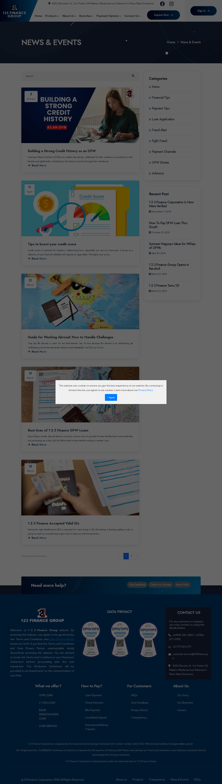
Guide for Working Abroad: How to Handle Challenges (74, 337)
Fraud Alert (158, 130)
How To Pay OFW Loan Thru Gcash (168, 225)
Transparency (139, 717)
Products (137, 779)
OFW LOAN (46, 694)
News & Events (180, 779)
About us (121, 779)
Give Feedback (139, 702)
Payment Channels (162, 152)
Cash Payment (93, 694)
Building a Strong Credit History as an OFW (65, 150)
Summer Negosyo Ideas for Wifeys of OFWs (172, 246)
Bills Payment (92, 709)
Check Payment (94, 702)
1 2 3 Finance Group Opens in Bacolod (169, 266)
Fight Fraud (158, 141)
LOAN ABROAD (48, 725)
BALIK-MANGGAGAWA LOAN (49, 714)
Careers (181, 709)
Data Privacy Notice (62, 638)
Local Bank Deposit (96, 717)
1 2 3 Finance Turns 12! (164, 285)
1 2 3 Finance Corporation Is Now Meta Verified (171, 204)
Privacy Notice (139, 709)
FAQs (134, 694)
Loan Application (161, 119)
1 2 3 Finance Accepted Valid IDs (56, 523)
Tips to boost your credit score (54, 244)
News (154, 87)
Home (171, 42)
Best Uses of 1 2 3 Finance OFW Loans (61, 430)
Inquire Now (163, 15)
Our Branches (185, 702)
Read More (37, 165)
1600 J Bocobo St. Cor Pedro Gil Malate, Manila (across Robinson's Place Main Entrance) (101, 3)
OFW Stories (159, 163)
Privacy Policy (145, 390)
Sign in (203, 11)
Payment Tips (159, 108)
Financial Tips (159, 98)
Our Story (183, 694)
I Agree (111, 397)
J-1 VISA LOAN (47, 702)
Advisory (156, 173)
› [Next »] (136, 556)
